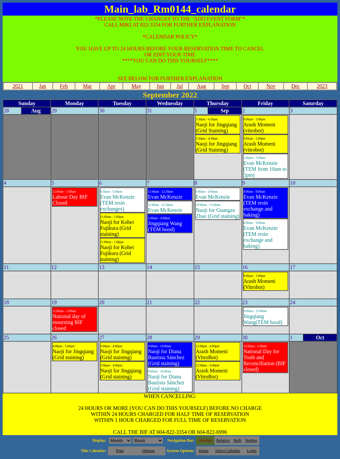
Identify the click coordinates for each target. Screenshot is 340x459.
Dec (295, 86)
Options (148, 450)
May (136, 86)
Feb (64, 86)
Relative (223, 440)
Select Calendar (227, 450)
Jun (160, 86)
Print (120, 450)
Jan (42, 86)
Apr (111, 86)
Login (252, 450)
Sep (225, 86)
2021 (18, 86)
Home (204, 450)
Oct (247, 86)
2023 (322, 86)
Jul (180, 86)
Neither (251, 440)
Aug (201, 86)
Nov (271, 86)
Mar (87, 86)
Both (237, 440)
